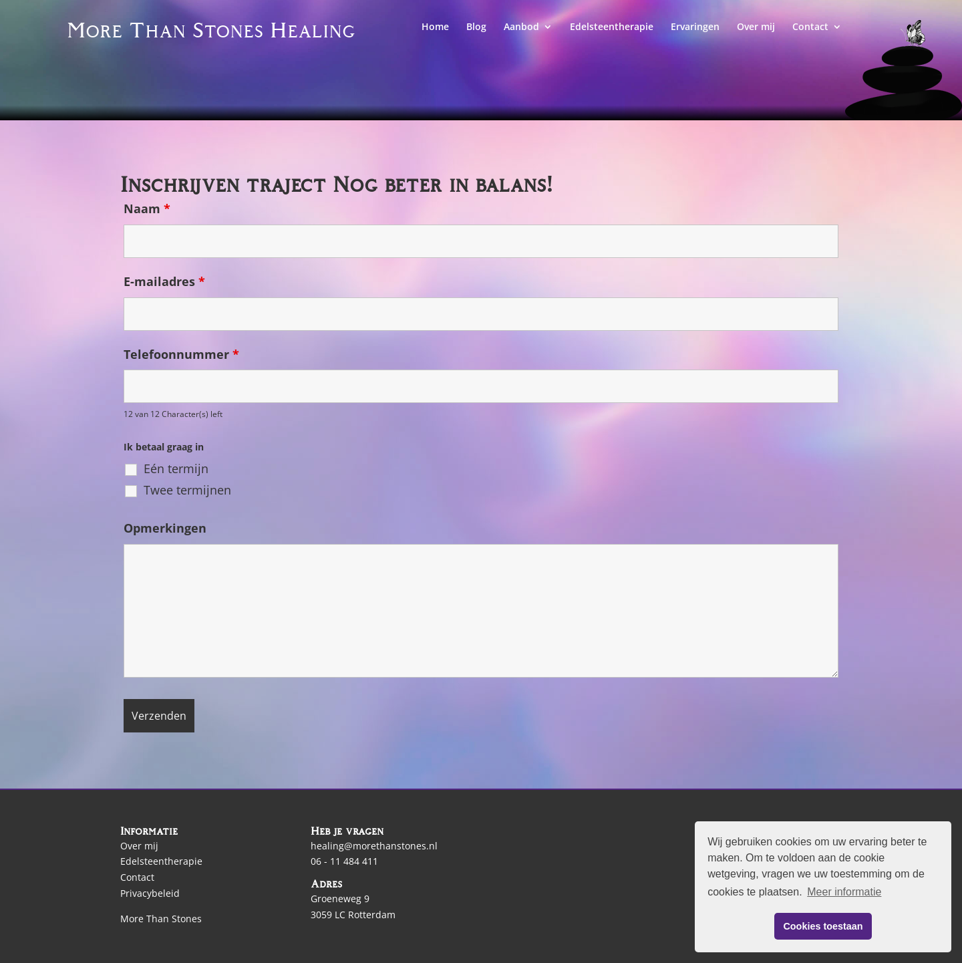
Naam (147, 208)
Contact (810, 27)
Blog (476, 27)
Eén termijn (176, 468)
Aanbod (521, 27)
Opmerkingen (165, 528)
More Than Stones (161, 918)
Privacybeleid (150, 893)
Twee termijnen (187, 490)
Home (435, 27)
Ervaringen (695, 27)
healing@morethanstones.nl (374, 845)
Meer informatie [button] (844, 892)
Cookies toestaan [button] (822, 926)
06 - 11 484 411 (344, 861)
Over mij (756, 27)
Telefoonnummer (181, 354)
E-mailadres (164, 281)
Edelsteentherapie (611, 27)
